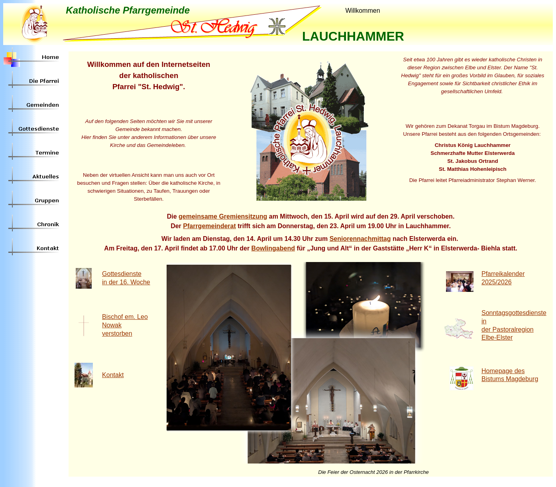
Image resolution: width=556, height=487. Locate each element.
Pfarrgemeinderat (209, 226)
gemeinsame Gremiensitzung (223, 216)
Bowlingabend (273, 248)
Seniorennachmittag (360, 238)
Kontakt (113, 375)
